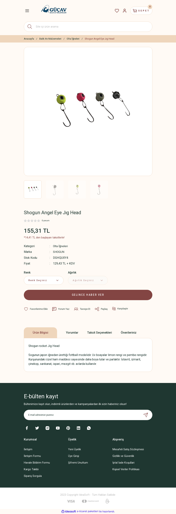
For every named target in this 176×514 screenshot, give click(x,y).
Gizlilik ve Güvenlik (123, 455)
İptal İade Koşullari (123, 462)
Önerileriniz (128, 332)
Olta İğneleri (61, 246)
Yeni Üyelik (74, 449)
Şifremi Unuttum (78, 462)
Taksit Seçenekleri (99, 332)
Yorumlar (72, 332)
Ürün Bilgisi (40, 332)
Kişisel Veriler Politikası (125, 469)
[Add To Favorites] (36, 309)
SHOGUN (59, 252)
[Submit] (145, 415)
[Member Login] (122, 10)
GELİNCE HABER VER (88, 294)
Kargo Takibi (31, 469)
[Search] (88, 26)
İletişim (28, 449)
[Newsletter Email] (88, 415)
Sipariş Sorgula (33, 475)
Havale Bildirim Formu (37, 462)
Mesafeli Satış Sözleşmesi (128, 449)
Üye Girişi (73, 455)
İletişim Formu (32, 455)
